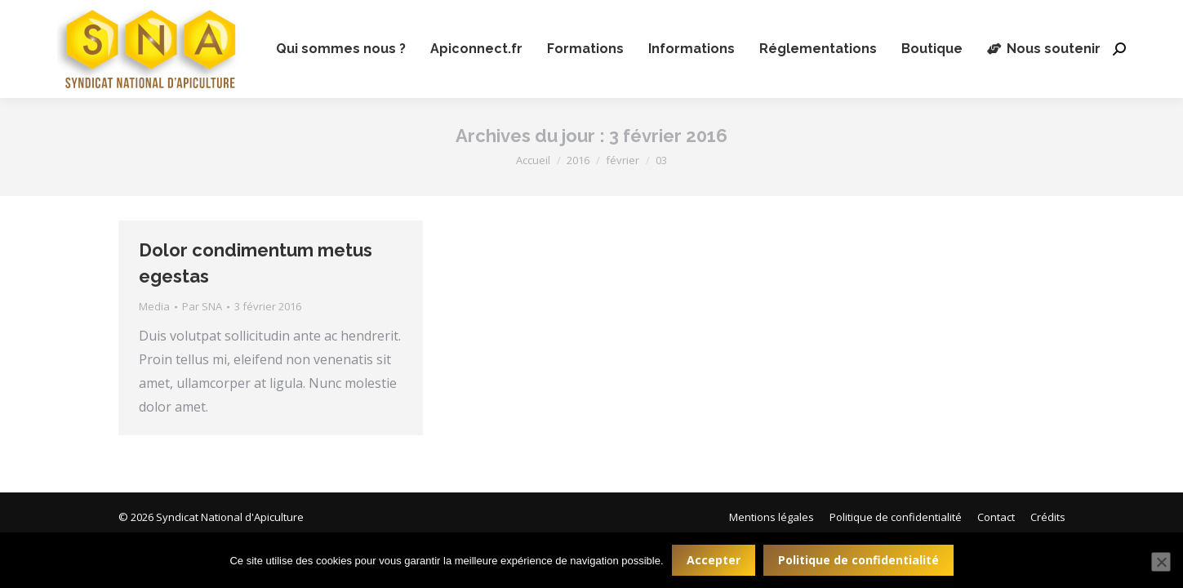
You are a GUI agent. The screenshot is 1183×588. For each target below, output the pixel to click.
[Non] (1161, 562)
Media (154, 306)
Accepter (713, 560)
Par (202, 306)
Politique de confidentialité (858, 560)
